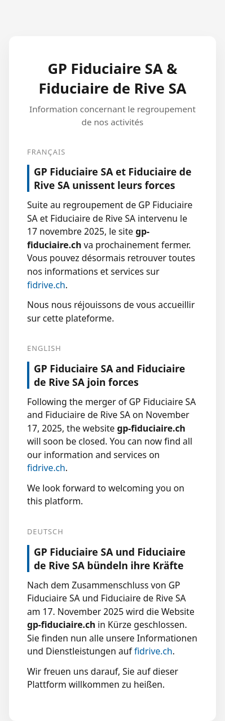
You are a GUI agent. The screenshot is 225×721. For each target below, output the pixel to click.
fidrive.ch (46, 285)
